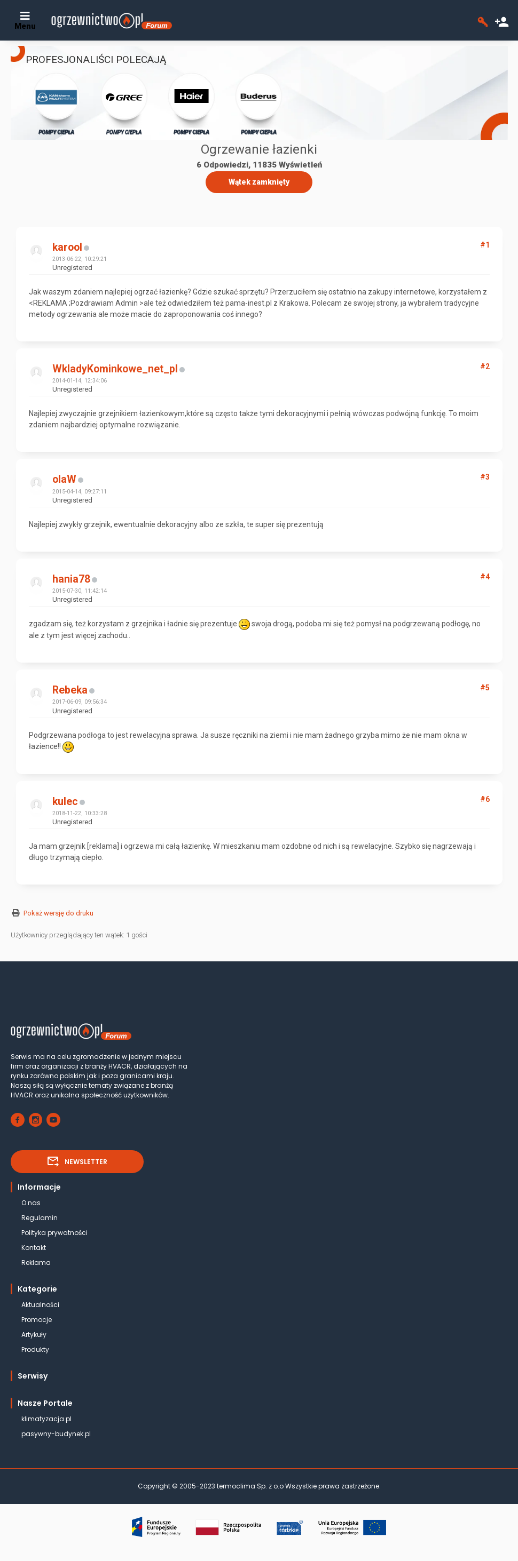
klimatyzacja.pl (46, 1418)
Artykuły (33, 1334)
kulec (65, 801)
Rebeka (70, 690)
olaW (64, 479)
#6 (485, 799)
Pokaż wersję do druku (58, 913)
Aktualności (40, 1304)
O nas (31, 1202)
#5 (485, 687)
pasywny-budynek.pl (56, 1433)
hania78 (71, 579)
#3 (485, 477)
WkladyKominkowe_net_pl (115, 369)
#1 (485, 245)
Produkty (35, 1349)
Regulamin (39, 1217)
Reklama (36, 1262)
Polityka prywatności (54, 1232)
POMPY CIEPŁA (56, 103)
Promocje (36, 1319)
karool (67, 247)
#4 (485, 576)
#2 (485, 366)
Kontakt (33, 1247)
